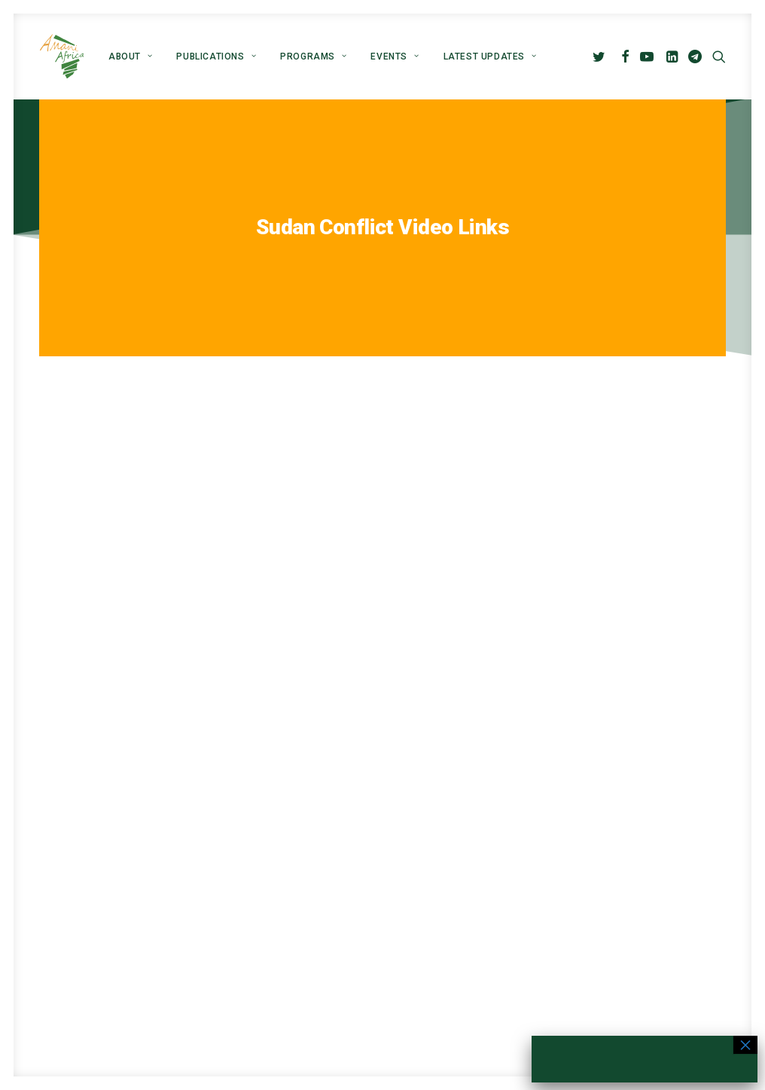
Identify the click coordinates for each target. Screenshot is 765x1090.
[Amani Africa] (61, 56)
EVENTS (394, 56)
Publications (216, 56)
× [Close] (745, 1045)
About (130, 56)
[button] (601, 56)
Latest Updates (490, 56)
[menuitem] (130, 56)
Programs (313, 56)
